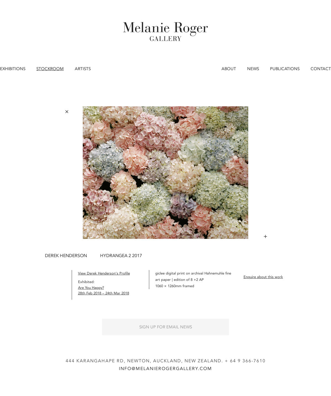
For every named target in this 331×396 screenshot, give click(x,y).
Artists (83, 68)
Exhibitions (12, 68)
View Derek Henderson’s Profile (104, 273)
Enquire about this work (263, 277)
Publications (285, 68)
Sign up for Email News (165, 326)
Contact (321, 68)
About (228, 68)
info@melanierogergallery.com (165, 368)
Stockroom (50, 68)
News (253, 68)
